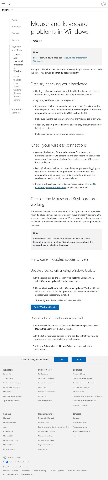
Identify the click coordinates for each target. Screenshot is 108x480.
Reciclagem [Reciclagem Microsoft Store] (42, 396)
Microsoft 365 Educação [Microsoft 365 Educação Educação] (81, 387)
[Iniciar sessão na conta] (103, 3)
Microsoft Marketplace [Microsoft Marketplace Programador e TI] (46, 436)
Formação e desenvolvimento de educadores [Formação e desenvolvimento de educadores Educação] (88, 396)
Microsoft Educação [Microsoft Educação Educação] (79, 374)
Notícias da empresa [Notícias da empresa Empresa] (80, 427)
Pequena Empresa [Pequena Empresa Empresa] (9, 449)
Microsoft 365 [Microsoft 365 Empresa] (8, 436)
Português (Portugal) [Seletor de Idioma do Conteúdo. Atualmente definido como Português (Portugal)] (14, 457)
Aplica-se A (37, 40)
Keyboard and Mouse (17, 48)
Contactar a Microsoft (10, 471)
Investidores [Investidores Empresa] (77, 436)
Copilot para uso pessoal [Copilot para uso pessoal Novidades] (11, 387)
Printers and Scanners (17, 111)
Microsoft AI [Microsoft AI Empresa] (7, 418)
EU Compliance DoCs (10, 475)
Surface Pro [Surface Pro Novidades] (7, 374)
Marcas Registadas (57, 471)
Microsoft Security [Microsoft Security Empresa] (9, 422)
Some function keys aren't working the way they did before (17, 88)
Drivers (15, 39)
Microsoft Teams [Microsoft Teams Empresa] (9, 445)
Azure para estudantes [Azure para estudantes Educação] (80, 405)
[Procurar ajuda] (9, 3)
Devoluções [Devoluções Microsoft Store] (42, 387)
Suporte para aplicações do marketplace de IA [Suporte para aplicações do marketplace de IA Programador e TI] (53, 427)
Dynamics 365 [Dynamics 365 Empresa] (8, 431)
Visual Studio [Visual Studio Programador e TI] (42, 449)
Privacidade (26, 471)
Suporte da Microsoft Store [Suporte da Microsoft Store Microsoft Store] (47, 383)
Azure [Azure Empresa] (5, 427)
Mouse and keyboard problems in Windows (18, 63)
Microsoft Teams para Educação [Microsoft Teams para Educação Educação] (84, 383)
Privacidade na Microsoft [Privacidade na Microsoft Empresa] (81, 431)
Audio (14, 19)
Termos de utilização (40, 471)
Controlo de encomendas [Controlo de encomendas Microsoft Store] (46, 392)
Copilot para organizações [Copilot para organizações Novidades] (12, 383)
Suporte (6, 9)
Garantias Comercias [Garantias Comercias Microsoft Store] (45, 401)
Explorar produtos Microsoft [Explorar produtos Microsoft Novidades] (12, 396)
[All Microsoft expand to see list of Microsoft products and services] (3, 3)
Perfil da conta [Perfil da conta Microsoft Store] (43, 374)
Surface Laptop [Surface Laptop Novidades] (8, 378)
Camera (15, 33)
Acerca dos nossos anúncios (77, 471)
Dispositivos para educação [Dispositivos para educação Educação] (82, 378)
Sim (61, 359)
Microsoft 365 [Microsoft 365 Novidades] (8, 392)
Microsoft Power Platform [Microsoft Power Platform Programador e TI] (46, 440)
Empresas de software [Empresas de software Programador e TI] (45, 445)
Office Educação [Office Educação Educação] (78, 392)
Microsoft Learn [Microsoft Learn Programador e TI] (43, 422)
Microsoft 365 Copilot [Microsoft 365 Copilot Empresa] (10, 440)
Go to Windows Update (45, 307)
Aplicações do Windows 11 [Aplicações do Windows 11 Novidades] (12, 401)
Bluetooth (16, 26)
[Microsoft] (54, 2)
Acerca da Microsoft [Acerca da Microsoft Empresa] (80, 422)
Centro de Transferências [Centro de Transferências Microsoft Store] (46, 378)
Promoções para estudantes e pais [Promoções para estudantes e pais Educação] (84, 401)
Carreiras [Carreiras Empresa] (76, 418)
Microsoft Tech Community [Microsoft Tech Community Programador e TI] (47, 431)
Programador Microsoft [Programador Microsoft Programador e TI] (46, 418)
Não (79, 359)
